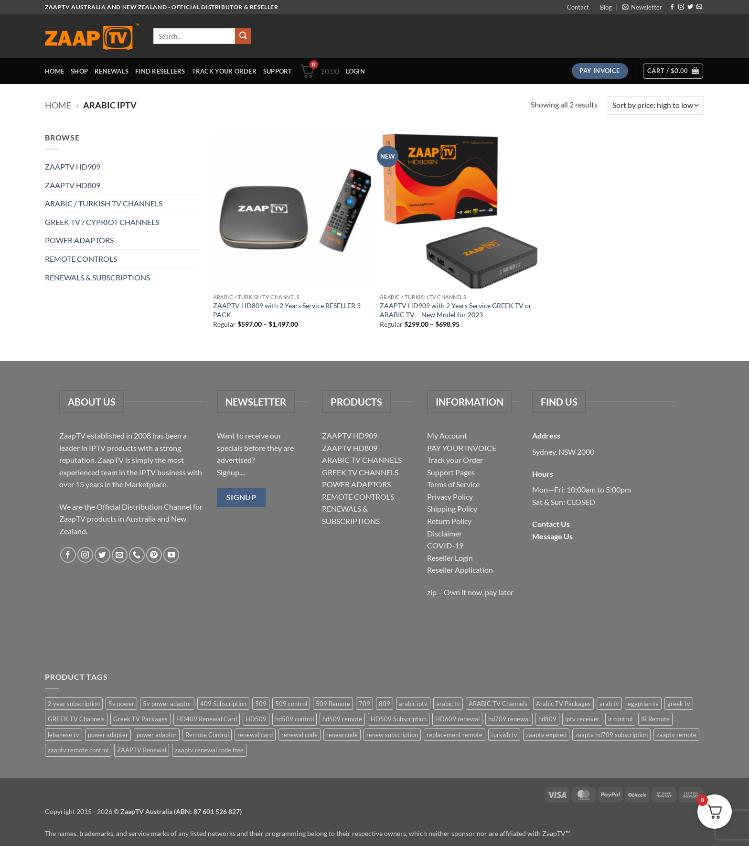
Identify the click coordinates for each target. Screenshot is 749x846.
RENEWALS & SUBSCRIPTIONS (97, 277)
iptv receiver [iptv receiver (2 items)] (582, 719)
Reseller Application (460, 569)
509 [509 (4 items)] (261, 703)
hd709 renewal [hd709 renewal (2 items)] (509, 719)
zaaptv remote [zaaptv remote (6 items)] (676, 735)
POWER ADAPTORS (79, 240)
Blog (606, 7)
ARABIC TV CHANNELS (362, 459)
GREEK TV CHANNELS (360, 472)
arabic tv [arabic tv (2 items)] (448, 703)
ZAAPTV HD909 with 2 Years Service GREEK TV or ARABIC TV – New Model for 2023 (456, 310)
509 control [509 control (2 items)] (291, 703)
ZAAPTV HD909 (72, 166)
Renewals (111, 71)
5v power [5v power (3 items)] (121, 703)
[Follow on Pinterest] (154, 555)
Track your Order (455, 459)
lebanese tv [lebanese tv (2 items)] (63, 735)
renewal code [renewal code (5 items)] (299, 735)
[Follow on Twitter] (690, 7)
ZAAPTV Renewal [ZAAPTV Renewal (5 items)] (141, 750)
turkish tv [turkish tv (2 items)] (504, 735)
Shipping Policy (452, 508)
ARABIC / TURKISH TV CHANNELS (103, 203)
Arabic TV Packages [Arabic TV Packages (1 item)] (563, 703)
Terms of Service (453, 484)
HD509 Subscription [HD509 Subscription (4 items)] (399, 719)
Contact (578, 7)
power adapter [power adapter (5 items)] (108, 735)
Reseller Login (450, 557)
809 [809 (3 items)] (384, 703)
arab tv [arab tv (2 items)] (609, 703)
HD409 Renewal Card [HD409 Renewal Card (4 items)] (206, 719)
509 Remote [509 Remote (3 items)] (333, 703)
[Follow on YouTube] (171, 555)
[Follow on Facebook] (672, 7)
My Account (447, 435)
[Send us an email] (699, 7)
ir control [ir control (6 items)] (620, 719)
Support (277, 71)
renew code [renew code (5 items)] (342, 735)
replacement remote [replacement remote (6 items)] (454, 735)
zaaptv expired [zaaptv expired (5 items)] (546, 735)
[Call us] (137, 555)
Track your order (224, 71)
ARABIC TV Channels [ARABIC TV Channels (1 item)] (498, 703)
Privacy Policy (450, 496)
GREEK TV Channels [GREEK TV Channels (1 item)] (76, 719)
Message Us (552, 536)
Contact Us (551, 523)
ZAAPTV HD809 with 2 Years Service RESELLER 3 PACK (287, 310)
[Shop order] (655, 105)
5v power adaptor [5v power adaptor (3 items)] (167, 703)
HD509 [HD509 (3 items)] (256, 719)
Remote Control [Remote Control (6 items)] (207, 735)
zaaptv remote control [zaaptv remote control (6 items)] (78, 750)
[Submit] (243, 36)
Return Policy (449, 520)
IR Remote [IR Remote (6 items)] (655, 719)
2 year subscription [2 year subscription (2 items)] (74, 703)
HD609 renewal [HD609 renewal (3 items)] (457, 719)
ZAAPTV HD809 (72, 185)
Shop (79, 71)
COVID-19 (445, 545)
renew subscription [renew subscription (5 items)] (392, 735)
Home (54, 71)
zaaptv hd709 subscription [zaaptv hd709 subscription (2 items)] (611, 735)
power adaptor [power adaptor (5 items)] (157, 735)
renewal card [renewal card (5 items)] (255, 735)
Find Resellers (160, 71)
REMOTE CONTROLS (81, 258)
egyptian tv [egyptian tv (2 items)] (643, 703)
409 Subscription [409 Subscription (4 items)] (223, 703)
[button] (642, 7)
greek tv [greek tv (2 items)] (678, 703)
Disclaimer (444, 533)
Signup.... (231, 472)
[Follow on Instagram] (681, 7)
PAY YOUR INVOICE (461, 447)
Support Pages (451, 472)
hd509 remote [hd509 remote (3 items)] (342, 719)
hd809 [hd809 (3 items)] (547, 719)
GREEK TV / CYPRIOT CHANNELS (102, 221)
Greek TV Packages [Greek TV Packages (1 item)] (140, 719)
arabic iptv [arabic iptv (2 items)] (413, 703)
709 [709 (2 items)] (364, 703)
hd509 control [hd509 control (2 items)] (294, 719)
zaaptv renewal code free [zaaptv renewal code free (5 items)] (209, 750)
